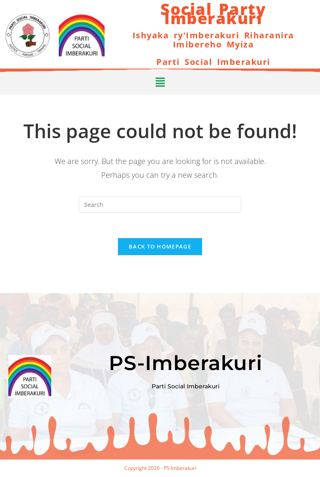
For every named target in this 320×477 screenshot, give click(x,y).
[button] (160, 80)
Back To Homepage (160, 246)
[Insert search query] (160, 204)
